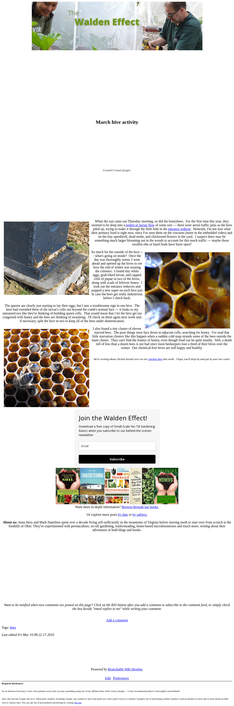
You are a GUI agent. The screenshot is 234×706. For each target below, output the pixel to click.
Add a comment (117, 620)
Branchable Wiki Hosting (125, 669)
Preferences (121, 678)
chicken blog (155, 359)
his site (78, 702)
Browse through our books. (140, 507)
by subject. (139, 514)
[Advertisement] (117, 85)
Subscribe (117, 459)
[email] (117, 446)
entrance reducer (179, 229)
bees (13, 627)
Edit (108, 678)
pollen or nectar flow (140, 225)
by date (123, 514)
